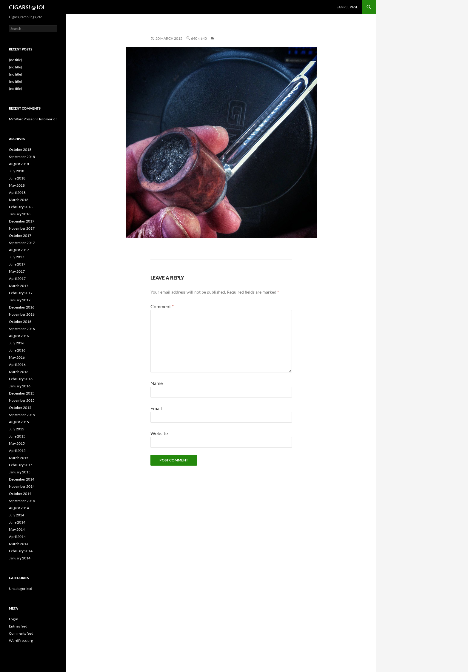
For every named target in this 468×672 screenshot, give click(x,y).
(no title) (15, 60)
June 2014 (17, 522)
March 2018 (18, 199)
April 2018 (17, 192)
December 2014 (21, 479)
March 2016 (18, 371)
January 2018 (19, 214)
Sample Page (347, 7)
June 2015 (17, 436)
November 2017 (22, 228)
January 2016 (19, 386)
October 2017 (20, 235)
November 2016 (22, 314)
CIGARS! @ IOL (27, 7)
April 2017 (17, 278)
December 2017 (21, 221)
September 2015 (22, 414)
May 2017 (17, 271)
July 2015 (16, 429)
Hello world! (47, 119)
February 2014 (21, 551)
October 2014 (20, 493)
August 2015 (19, 422)
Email (156, 408)
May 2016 (17, 357)
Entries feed (18, 626)
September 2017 (22, 242)
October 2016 (20, 321)
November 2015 (22, 400)
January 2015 (19, 472)
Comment (162, 306)
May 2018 (17, 185)
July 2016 (16, 343)
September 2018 (22, 156)
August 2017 (19, 250)
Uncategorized (20, 588)
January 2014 (19, 558)
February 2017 (21, 293)
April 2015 (17, 450)
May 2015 (17, 443)
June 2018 (17, 178)
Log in (13, 619)
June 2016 (17, 350)
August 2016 (19, 336)
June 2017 (17, 264)
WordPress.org (21, 640)
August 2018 (19, 164)
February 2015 (21, 465)
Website (159, 433)
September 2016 (22, 328)
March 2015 (18, 457)
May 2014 (17, 529)
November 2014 (22, 486)
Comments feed (21, 633)
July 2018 (16, 171)
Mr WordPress (20, 119)
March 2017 (18, 285)
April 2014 (17, 536)
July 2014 (16, 515)
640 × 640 (199, 38)
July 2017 (16, 257)
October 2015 (20, 407)
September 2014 (22, 500)
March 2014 (18, 543)
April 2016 (17, 364)
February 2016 (21, 379)
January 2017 (19, 300)
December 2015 (21, 393)
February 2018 (21, 207)
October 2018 (20, 149)
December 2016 (21, 307)
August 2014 (19, 508)
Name (156, 383)
